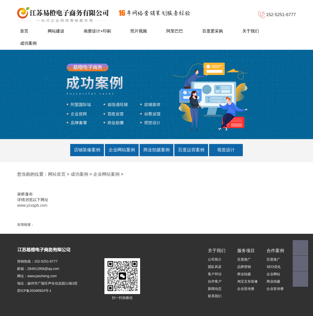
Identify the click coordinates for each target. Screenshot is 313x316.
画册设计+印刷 (97, 31)
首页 (24, 31)
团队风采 (215, 267)
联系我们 (215, 296)
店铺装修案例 (87, 149)
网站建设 (56, 31)
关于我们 (250, 31)
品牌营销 (244, 267)
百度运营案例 (191, 149)
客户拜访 (215, 274)
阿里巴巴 (174, 31)
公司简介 (215, 259)
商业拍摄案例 (156, 149)
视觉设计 (226, 149)
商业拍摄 (244, 274)
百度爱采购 (212, 31)
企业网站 (273, 274)
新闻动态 (215, 289)
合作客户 (215, 281)
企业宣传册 (245, 289)
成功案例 (28, 43)
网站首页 (57, 174)
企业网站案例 (122, 149)
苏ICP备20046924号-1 (34, 291)
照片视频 (138, 31)
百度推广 (244, 259)
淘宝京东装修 (247, 281)
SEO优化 (274, 267)
